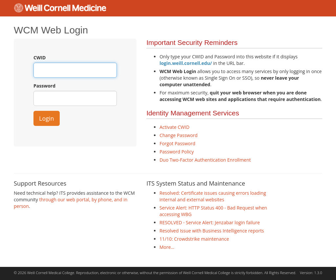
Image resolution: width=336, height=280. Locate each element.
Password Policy (176, 152)
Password (44, 86)
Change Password (178, 135)
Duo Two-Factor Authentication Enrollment (205, 160)
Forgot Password (177, 143)
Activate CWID (174, 127)
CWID (39, 57)
